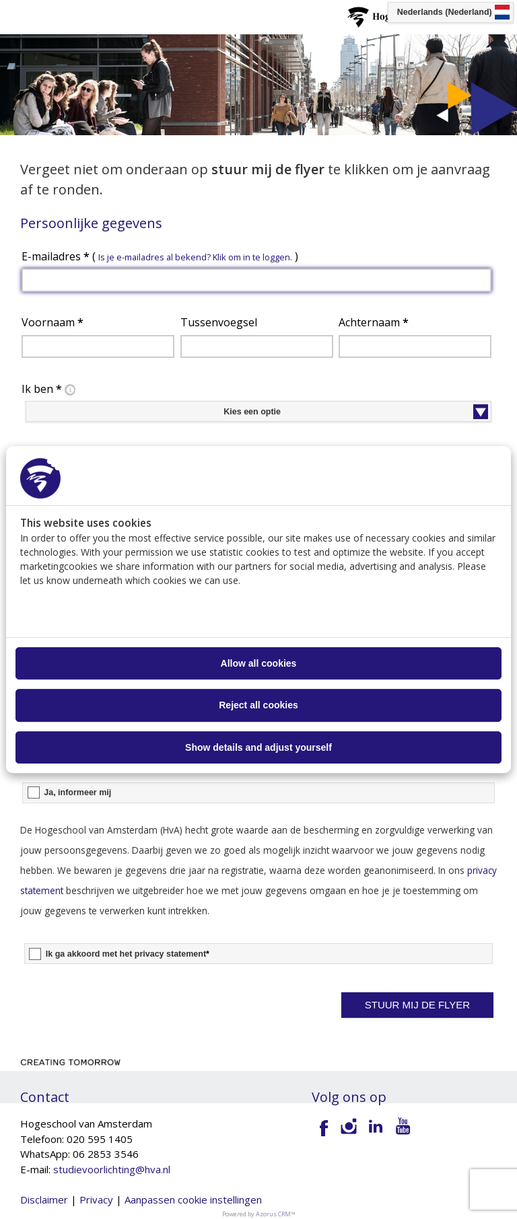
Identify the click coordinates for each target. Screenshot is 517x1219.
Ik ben (50, 389)
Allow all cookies (259, 663)
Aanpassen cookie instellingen (193, 1199)
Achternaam (374, 322)
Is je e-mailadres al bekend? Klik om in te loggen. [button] (195, 257)
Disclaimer (44, 1199)
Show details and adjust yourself (258, 747)
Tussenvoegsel (218, 322)
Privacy (96, 1199)
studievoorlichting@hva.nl (111, 1169)
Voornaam (52, 322)
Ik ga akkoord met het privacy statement (127, 954)
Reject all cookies (258, 705)
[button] (417, 1005)
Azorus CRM (273, 1214)
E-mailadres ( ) (160, 256)
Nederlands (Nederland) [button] (444, 12)
